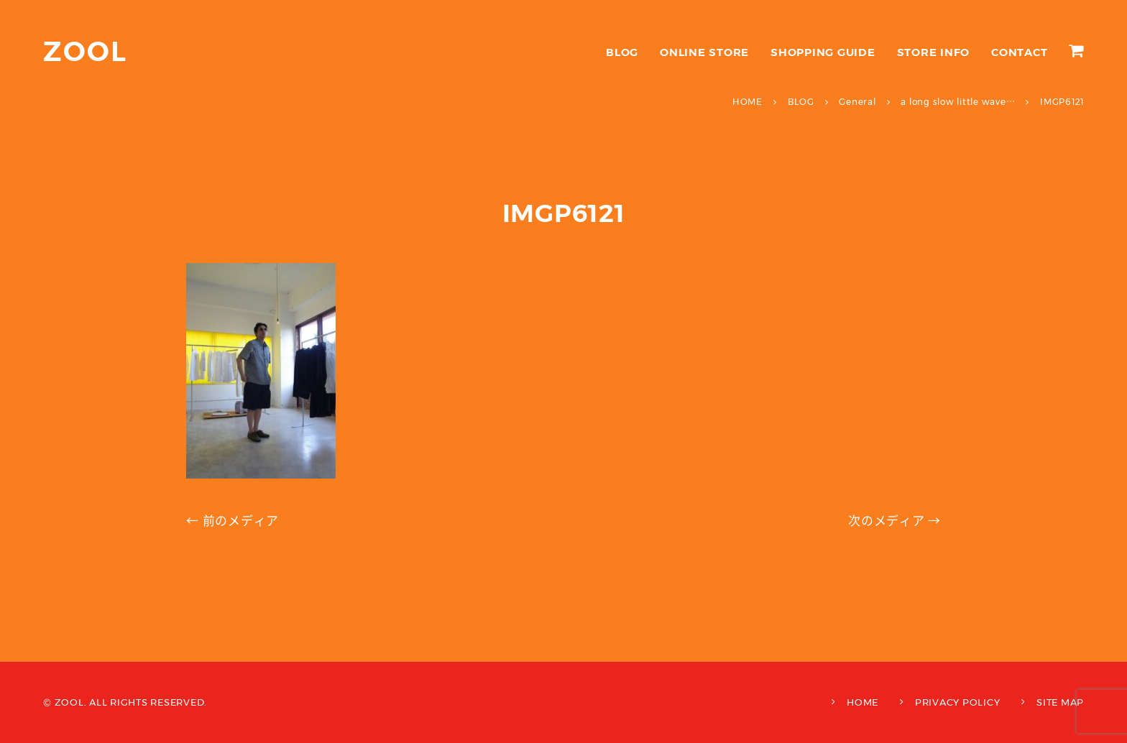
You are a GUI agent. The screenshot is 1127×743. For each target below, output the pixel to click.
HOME (862, 702)
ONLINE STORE (704, 52)
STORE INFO (933, 52)
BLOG (622, 52)
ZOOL (85, 51)
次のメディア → (894, 521)
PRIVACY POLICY (957, 702)
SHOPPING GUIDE (822, 52)
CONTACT (1019, 52)
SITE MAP (1060, 702)
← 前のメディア (232, 521)
